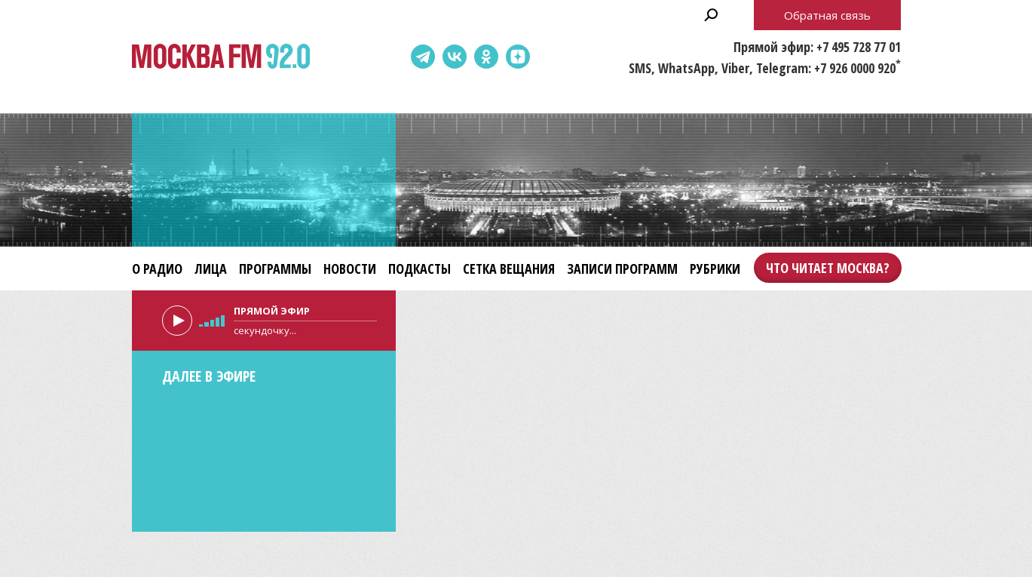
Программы (275, 268)
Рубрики (715, 268)
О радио (157, 268)
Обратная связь (827, 15)
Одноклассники (486, 57)
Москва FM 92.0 (221, 57)
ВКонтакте (455, 57)
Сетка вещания (509, 268)
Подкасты (419, 268)
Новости (349, 268)
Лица (210, 268)
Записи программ (622, 268)
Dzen (518, 57)
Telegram (423, 57)
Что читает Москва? (828, 268)
